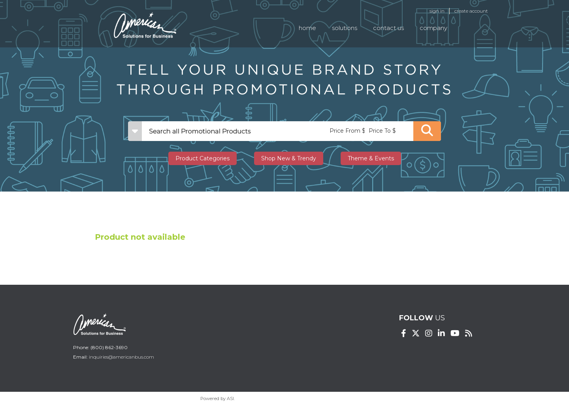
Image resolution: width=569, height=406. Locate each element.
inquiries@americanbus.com (121, 357)
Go (427, 131)
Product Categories (202, 158)
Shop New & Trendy (288, 158)
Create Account (471, 11)
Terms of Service (347, 398)
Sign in (437, 11)
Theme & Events (371, 158)
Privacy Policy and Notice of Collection (280, 398)
